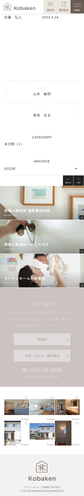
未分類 (14, 144)
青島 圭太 (42, 115)
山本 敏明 (42, 94)
